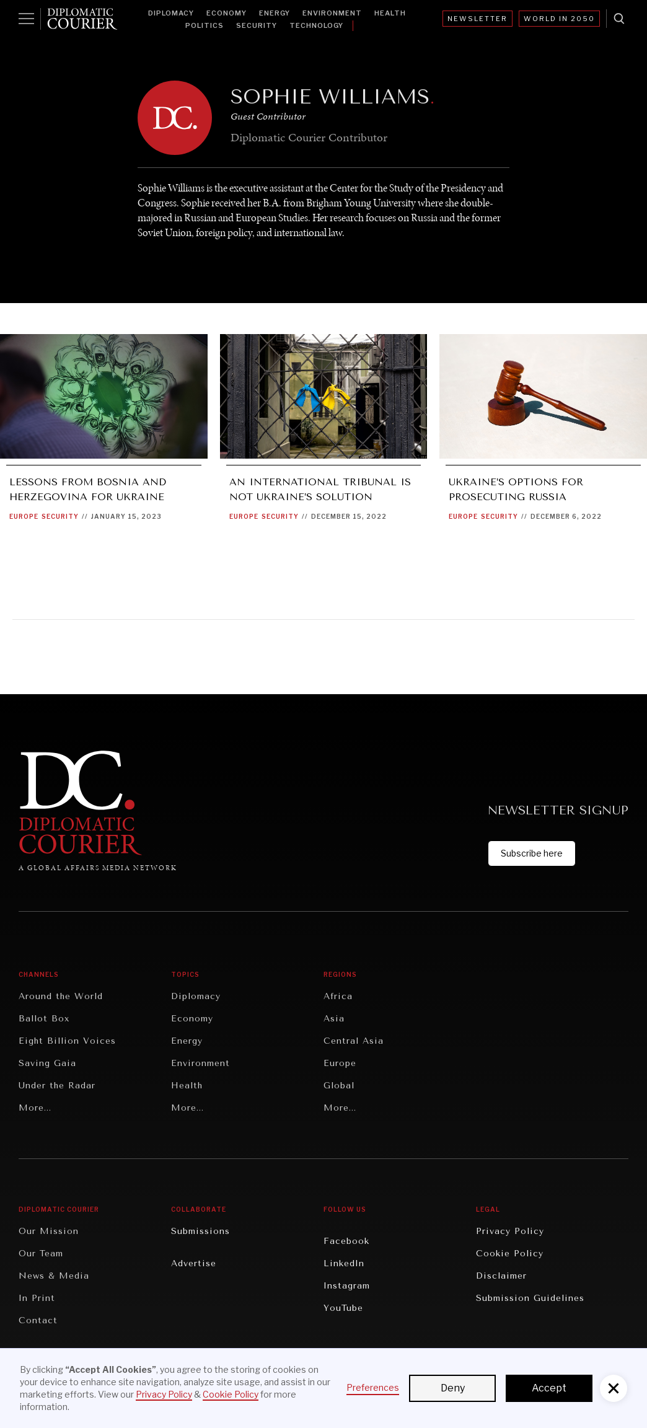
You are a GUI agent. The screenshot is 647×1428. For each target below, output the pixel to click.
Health (390, 13)
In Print (37, 1298)
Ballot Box (44, 1018)
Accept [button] (549, 1388)
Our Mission (49, 1231)
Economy (226, 13)
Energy (274, 13)
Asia (334, 1018)
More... (35, 1108)
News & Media (54, 1276)
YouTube (343, 1308)
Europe (23, 516)
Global (339, 1085)
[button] (613, 1388)
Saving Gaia (47, 1063)
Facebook (346, 1241)
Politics (204, 25)
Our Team (41, 1253)
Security (256, 25)
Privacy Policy (510, 1231)
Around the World (61, 996)
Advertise (193, 1263)
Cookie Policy (510, 1253)
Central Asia (354, 1041)
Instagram (347, 1285)
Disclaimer (501, 1276)
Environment (332, 13)
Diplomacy (171, 13)
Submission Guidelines (530, 1298)
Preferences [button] (372, 1387)
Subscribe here (532, 853)
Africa (338, 996)
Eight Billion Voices (67, 1041)
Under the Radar (57, 1085)
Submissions (200, 1231)
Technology (316, 25)
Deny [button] (453, 1388)
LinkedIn (344, 1263)
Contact (38, 1320)
